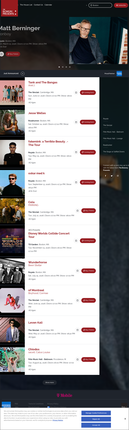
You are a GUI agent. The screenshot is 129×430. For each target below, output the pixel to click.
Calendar (34, 8)
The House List (44, 5)
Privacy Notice (58, 420)
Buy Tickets (17, 50)
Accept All (96, 425)
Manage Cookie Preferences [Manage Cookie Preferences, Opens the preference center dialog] (96, 413)
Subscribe (122, 5)
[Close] (125, 418)
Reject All (96, 419)
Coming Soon (88, 92)
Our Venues (32, 5)
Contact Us (24, 8)
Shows (22, 5)
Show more (50, 387)
